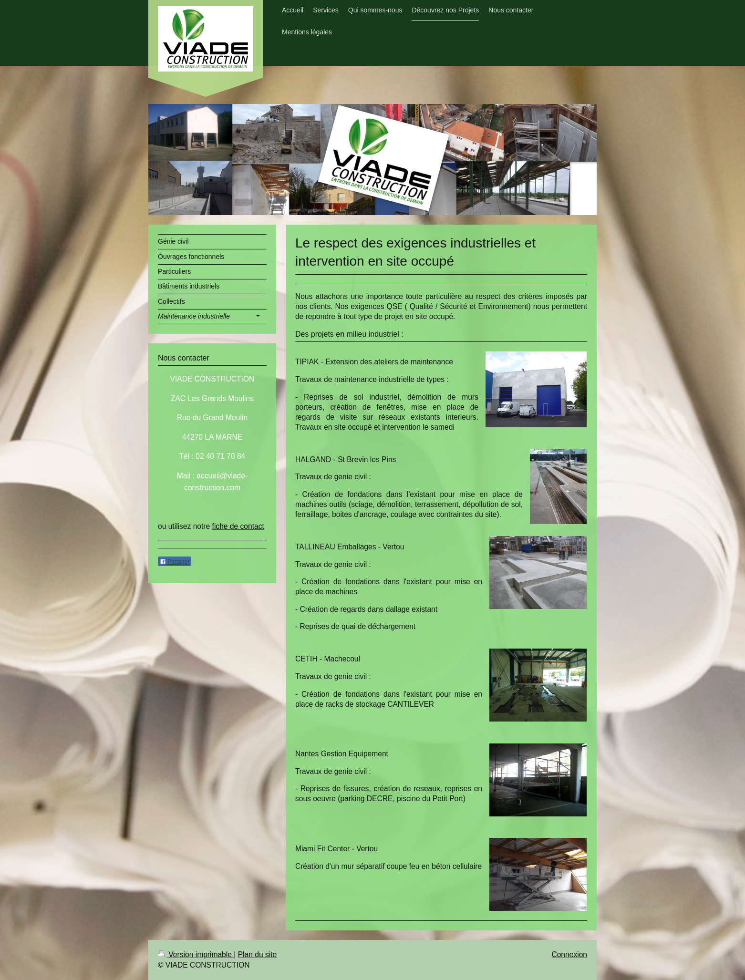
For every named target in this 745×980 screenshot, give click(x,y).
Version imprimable (196, 954)
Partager (174, 561)
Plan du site (257, 954)
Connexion (569, 954)
